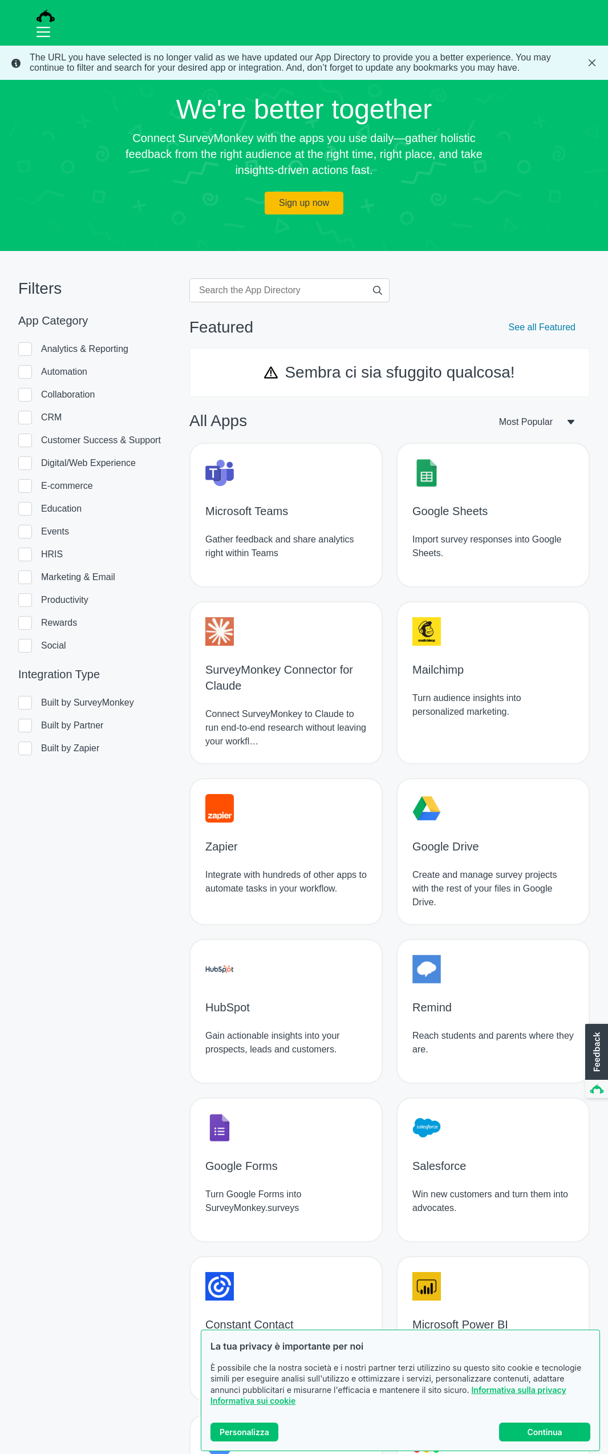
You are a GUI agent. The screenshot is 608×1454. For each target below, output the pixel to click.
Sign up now (304, 203)
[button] (595, 1061)
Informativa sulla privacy (518, 1390)
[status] (304, 63)
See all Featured (542, 327)
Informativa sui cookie (252, 1401)
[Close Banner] (592, 62)
